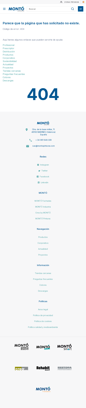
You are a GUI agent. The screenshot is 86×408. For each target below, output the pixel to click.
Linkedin (43, 182)
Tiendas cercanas (12, 71)
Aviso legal (43, 309)
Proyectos (8, 67)
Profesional (8, 45)
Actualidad (8, 64)
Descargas (8, 80)
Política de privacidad (43, 315)
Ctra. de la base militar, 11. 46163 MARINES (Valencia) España (43, 132)
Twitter (43, 171)
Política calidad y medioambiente (43, 327)
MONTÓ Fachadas (43, 201)
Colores (7, 77)
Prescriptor (8, 48)
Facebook (43, 176)
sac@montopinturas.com (43, 146)
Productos (8, 54)
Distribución (9, 51)
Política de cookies (43, 321)
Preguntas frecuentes (14, 74)
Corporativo (9, 58)
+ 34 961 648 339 (44, 140)
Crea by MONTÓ (43, 213)
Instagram (43, 165)
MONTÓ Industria (43, 207)
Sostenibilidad (10, 61)
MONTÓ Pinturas (42, 218)
